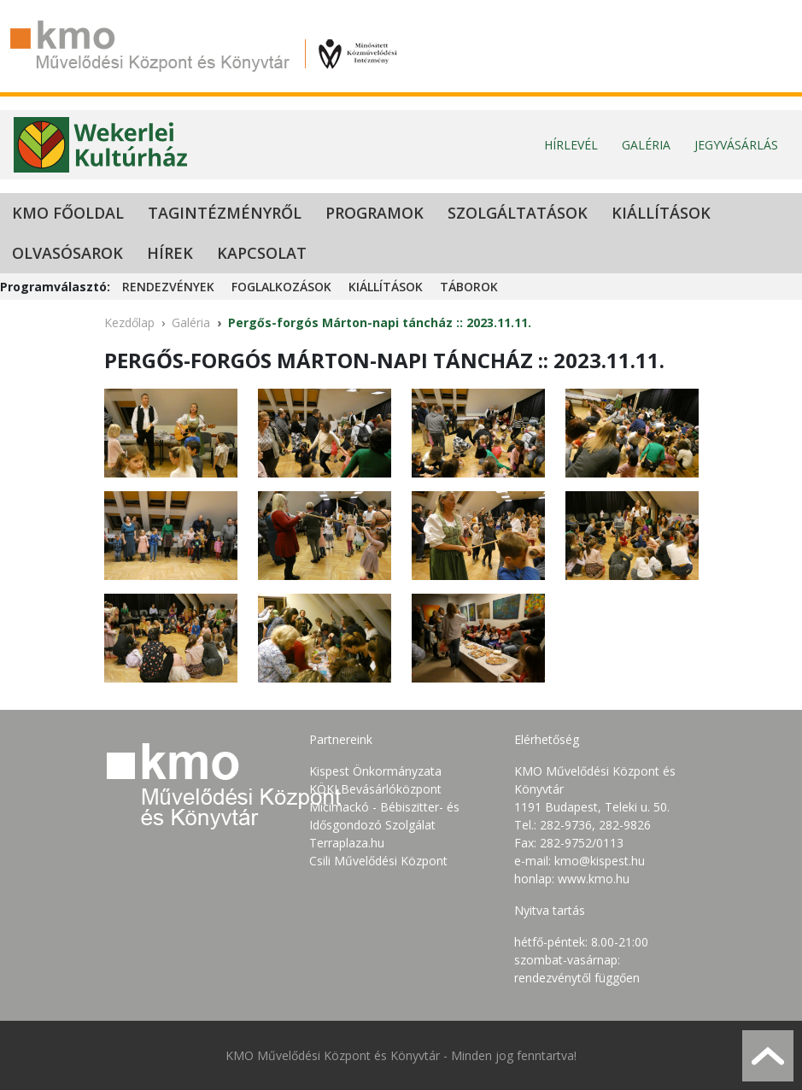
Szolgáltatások (518, 212)
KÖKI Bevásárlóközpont (375, 789)
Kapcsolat (262, 253)
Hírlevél (571, 145)
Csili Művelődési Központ (378, 861)
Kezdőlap (129, 322)
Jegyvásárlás (736, 145)
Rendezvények (168, 286)
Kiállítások (661, 212)
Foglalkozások (281, 286)
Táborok (469, 286)
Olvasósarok (67, 253)
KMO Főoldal (68, 212)
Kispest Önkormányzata (375, 771)
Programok (374, 212)
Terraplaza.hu (346, 843)
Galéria (646, 145)
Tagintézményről (224, 212)
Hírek (170, 253)
